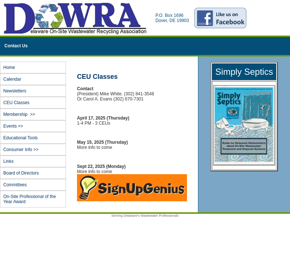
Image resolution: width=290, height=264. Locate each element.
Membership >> (34, 114)
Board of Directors (21, 173)
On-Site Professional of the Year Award (29, 199)
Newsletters (14, 91)
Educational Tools (20, 137)
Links (8, 161)
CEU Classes (16, 102)
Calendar (12, 79)
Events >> (34, 126)
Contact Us (15, 45)
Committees (15, 184)
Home (9, 67)
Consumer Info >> (34, 149)
